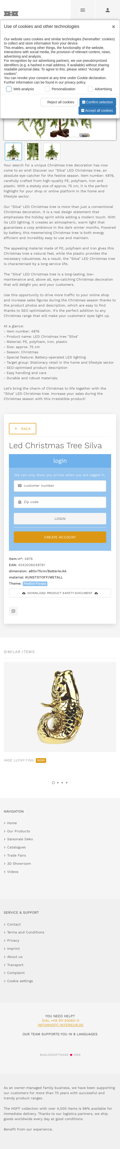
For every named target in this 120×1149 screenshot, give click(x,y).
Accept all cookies (96, 110)
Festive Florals (35, 583)
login (60, 519)
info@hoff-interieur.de (60, 1025)
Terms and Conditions (25, 932)
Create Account (60, 537)
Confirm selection (97, 102)
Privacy (13, 940)
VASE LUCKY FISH (25, 760)
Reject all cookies (58, 102)
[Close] (112, 24)
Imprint (13, 948)
